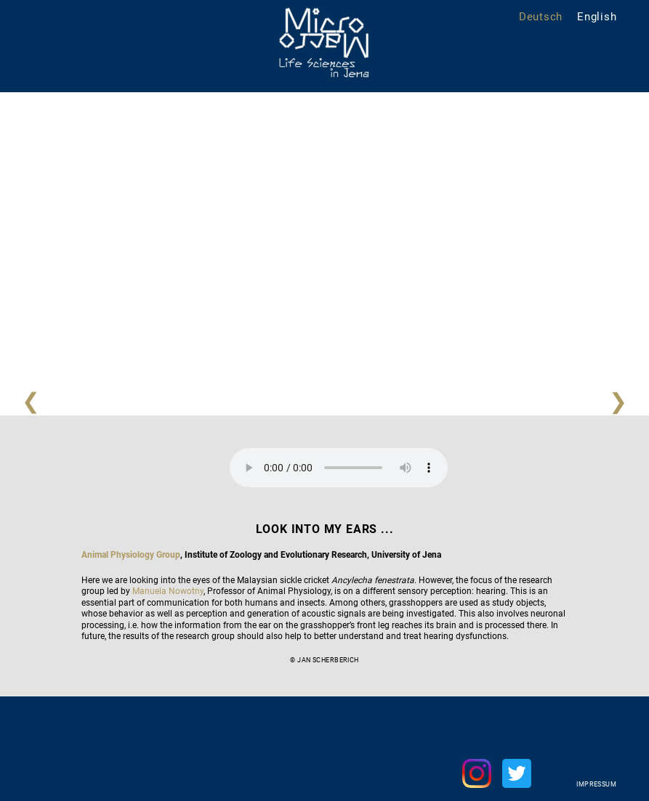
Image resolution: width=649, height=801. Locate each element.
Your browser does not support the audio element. (339, 467)
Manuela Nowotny (167, 591)
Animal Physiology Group (130, 555)
